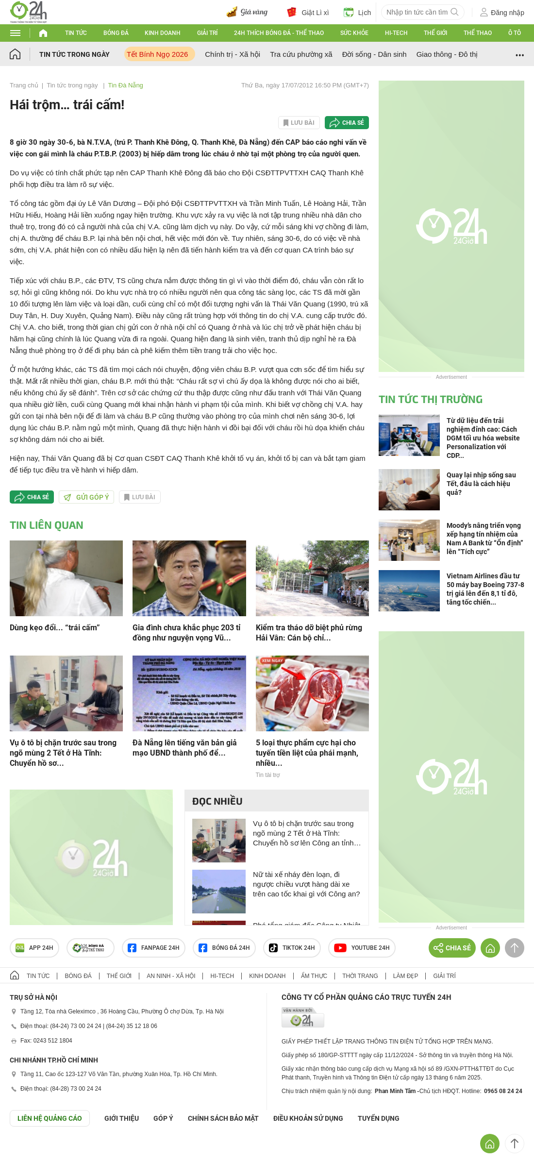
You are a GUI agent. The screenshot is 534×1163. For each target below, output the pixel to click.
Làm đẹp (405, 976)
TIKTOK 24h (292, 948)
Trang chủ (24, 85)
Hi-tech (396, 33)
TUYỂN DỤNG (379, 1118)
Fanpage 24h (154, 948)
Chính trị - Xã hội (232, 54)
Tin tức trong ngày (74, 54)
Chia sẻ (353, 122)
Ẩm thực (314, 976)
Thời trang (360, 976)
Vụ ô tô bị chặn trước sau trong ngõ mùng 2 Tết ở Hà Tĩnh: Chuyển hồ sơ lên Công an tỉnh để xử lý (303, 833)
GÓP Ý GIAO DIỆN (28, 1150)
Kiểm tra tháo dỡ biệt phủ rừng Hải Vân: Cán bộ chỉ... (309, 632)
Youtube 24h (362, 948)
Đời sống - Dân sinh (374, 54)
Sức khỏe (354, 33)
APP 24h (34, 948)
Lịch (357, 12)
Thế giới (435, 33)
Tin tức (76, 33)
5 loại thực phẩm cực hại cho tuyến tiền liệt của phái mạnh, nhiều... (307, 753)
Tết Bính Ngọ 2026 (157, 54)
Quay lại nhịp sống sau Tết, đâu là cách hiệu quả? (481, 483)
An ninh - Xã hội (171, 976)
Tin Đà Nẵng (125, 85)
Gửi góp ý (86, 497)
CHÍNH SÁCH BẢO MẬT (223, 1118)
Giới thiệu (121, 1118)
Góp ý (163, 1118)
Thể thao (478, 33)
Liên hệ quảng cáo (49, 1118)
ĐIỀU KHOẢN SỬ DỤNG (308, 1118)
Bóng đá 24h (224, 948)
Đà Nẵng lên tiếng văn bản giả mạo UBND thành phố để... (185, 748)
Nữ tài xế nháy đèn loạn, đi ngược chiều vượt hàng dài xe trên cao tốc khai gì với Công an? (306, 884)
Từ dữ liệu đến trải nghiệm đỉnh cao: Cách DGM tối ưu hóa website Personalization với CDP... (483, 438)
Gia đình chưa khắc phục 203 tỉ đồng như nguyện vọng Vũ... (186, 632)
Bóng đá (116, 33)
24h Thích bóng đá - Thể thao (279, 33)
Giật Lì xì (308, 12)
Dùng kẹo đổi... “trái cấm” (55, 627)
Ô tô (514, 33)
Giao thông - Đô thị (447, 54)
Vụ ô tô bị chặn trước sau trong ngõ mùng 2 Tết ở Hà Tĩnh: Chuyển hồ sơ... (63, 753)
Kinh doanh (163, 33)
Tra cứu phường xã (301, 54)
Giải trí (207, 33)
